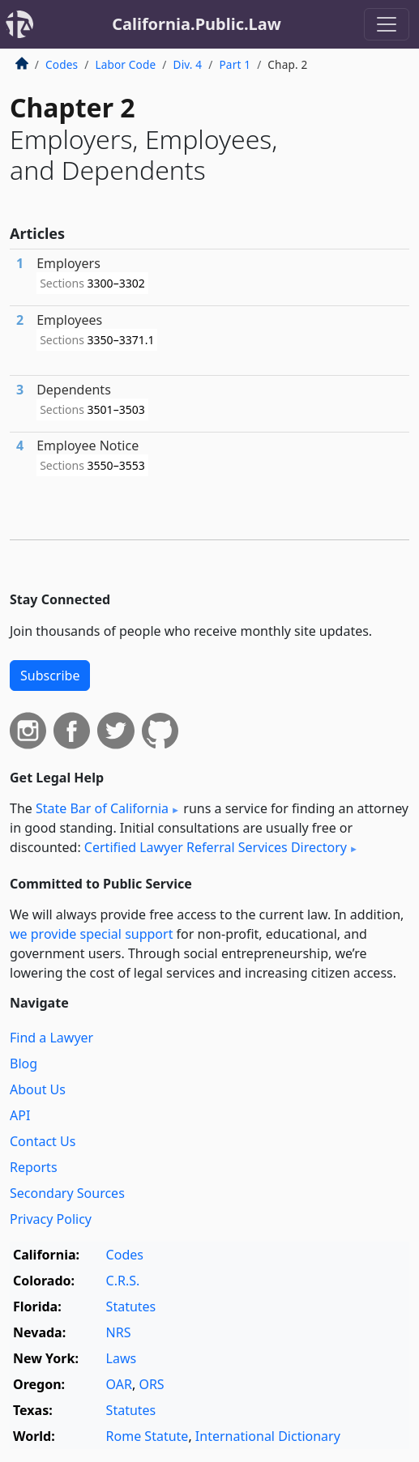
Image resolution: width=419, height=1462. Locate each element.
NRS (118, 1332)
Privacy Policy (51, 1219)
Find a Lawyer (51, 1037)
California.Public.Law (196, 24)
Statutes (131, 1306)
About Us (38, 1089)
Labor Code (125, 64)
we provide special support (91, 934)
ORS (151, 1384)
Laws (121, 1358)
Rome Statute (147, 1436)
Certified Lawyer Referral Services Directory (215, 847)
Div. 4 (188, 64)
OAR (119, 1384)
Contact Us (42, 1141)
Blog (23, 1063)
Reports (34, 1167)
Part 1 (234, 64)
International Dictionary (267, 1436)
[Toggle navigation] (386, 24)
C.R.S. (123, 1280)
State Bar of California (102, 808)
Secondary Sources (67, 1193)
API (20, 1115)
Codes (61, 64)
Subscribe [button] (49, 675)
